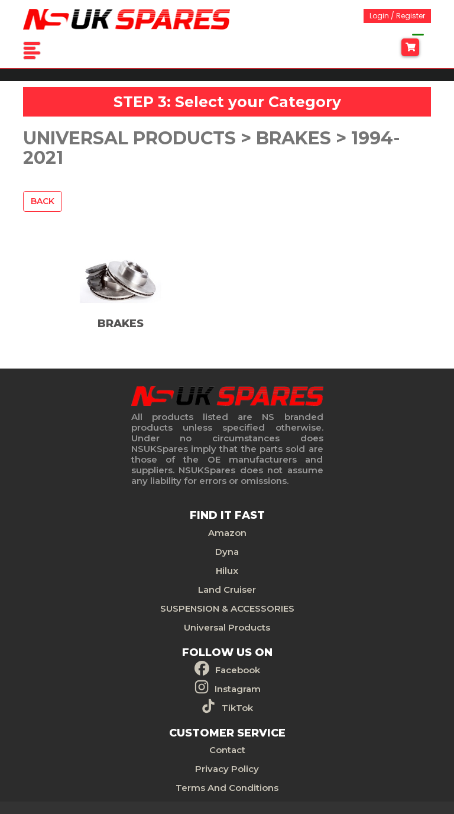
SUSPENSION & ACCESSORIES (227, 608)
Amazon (227, 532)
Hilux (227, 570)
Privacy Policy (227, 768)
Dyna (227, 551)
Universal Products (227, 627)
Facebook (237, 670)
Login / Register (397, 16)
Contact (227, 749)
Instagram (238, 689)
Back (42, 201)
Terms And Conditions (227, 787)
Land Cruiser (227, 589)
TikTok (237, 707)
